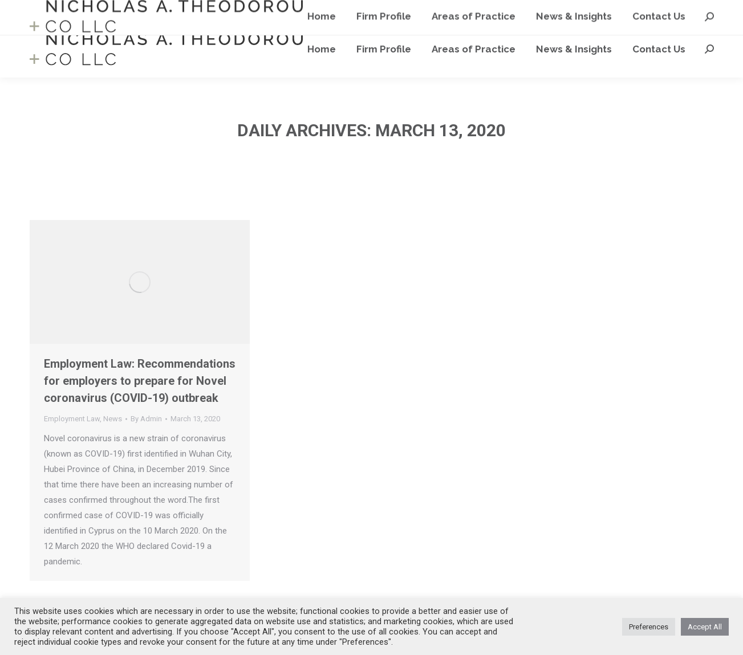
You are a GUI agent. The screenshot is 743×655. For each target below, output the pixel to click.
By (146, 418)
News (112, 418)
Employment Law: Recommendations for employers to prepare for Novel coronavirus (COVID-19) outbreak (140, 381)
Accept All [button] (705, 627)
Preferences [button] (648, 627)
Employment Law (72, 418)
